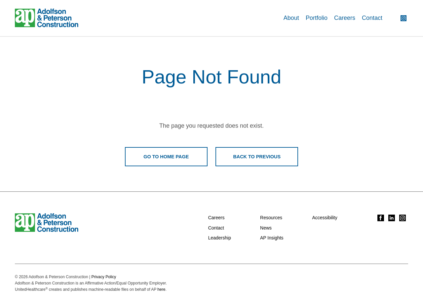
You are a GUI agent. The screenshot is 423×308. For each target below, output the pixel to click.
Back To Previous (257, 156)
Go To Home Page (166, 156)
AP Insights (272, 237)
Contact (372, 18)
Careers (344, 18)
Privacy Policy (103, 277)
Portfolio (316, 18)
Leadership (219, 237)
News (266, 228)
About (291, 18)
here (161, 289)
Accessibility (324, 217)
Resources (271, 217)
